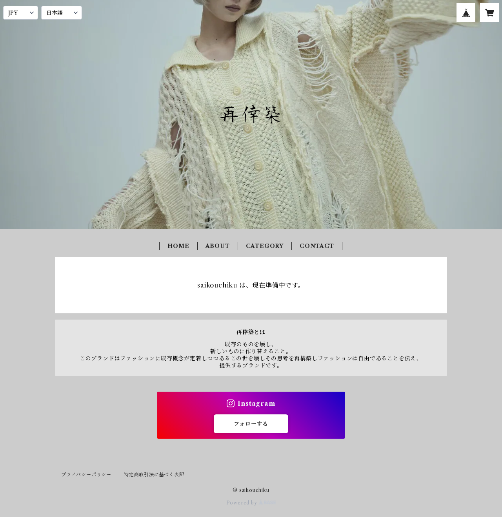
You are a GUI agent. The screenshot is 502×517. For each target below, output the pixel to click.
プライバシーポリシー (86, 474)
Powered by (251, 503)
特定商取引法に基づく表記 (154, 474)
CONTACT (317, 245)
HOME (178, 245)
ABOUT (218, 245)
